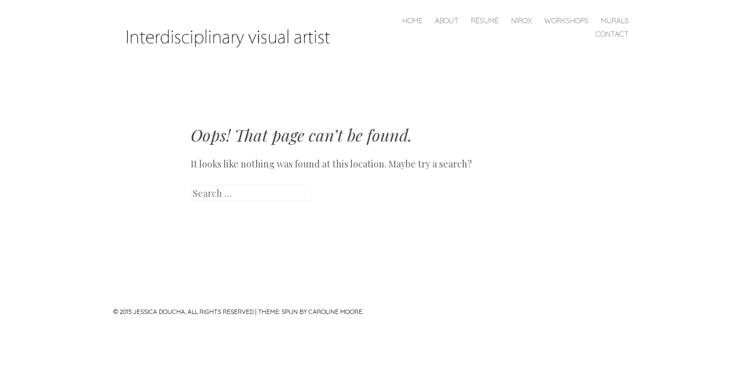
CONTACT (612, 34)
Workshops (566, 20)
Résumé (485, 20)
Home (412, 20)
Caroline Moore (335, 311)
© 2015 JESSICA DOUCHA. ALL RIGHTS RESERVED (183, 311)
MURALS (615, 20)
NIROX (521, 20)
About (447, 20)
